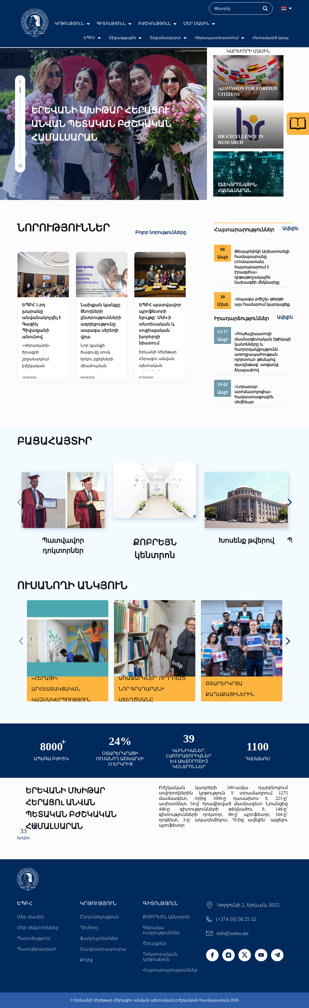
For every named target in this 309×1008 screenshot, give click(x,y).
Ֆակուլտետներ (99, 938)
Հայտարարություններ (170, 970)
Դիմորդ (89, 927)
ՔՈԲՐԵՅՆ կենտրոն (166, 916)
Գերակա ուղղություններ (161, 930)
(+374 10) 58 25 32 (236, 919)
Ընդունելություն (99, 916)
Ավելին (290, 228)
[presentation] (19, 502)
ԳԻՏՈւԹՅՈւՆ (111, 23)
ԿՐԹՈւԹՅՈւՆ (69, 23)
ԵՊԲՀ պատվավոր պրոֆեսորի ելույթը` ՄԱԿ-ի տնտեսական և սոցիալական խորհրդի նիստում (160, 324)
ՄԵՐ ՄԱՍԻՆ (196, 23)
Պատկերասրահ (36, 949)
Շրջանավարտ (165, 38)
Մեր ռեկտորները (37, 927)
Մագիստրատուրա (103, 949)
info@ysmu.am (233, 933)
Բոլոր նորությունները (160, 232)
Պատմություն (33, 938)
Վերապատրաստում (217, 38)
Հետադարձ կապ (270, 38)
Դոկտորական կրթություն (160, 957)
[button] (20, 90)
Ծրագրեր (154, 943)
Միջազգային (122, 38)
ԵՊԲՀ (89, 38)
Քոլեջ (86, 959)
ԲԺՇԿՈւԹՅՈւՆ (154, 23)
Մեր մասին (30, 916)
